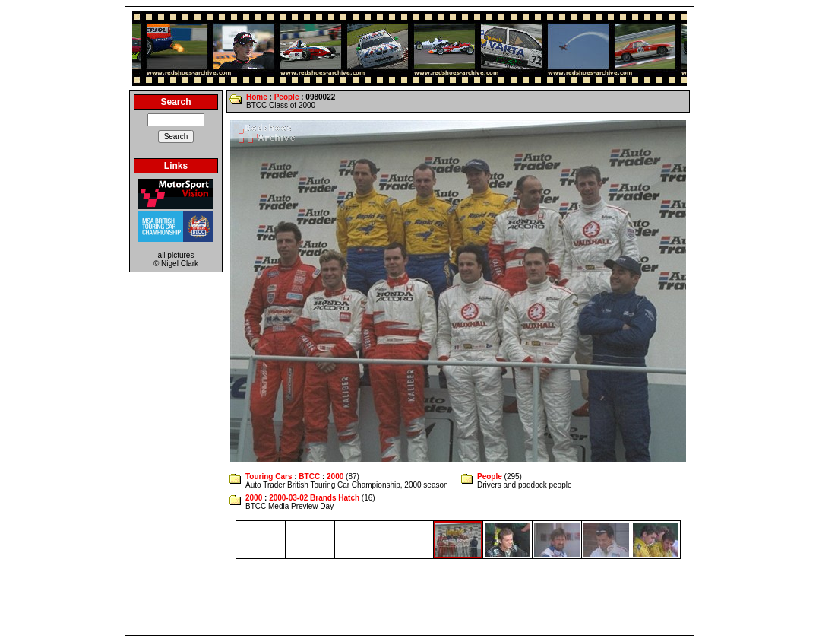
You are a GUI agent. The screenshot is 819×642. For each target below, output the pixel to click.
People (286, 97)
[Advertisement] (409, 597)
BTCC (309, 476)
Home (256, 97)
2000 (335, 476)
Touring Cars (268, 476)
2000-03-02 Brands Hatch (314, 498)
